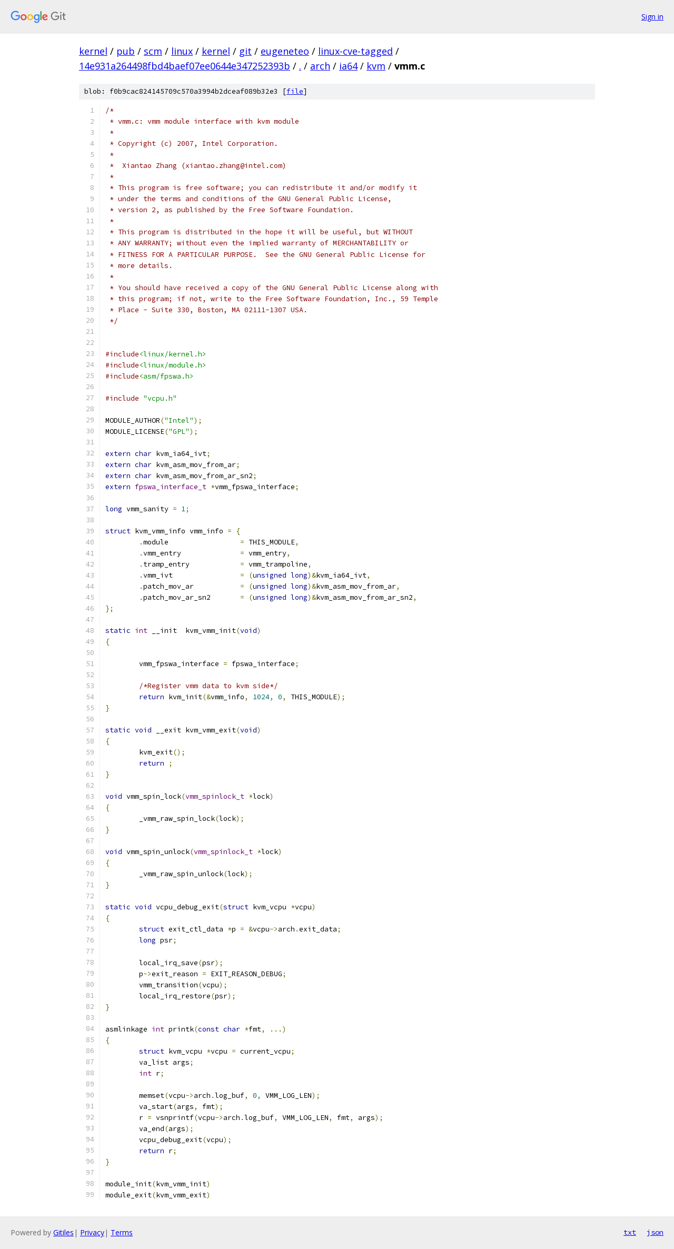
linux (182, 51)
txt (629, 1232)
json (655, 1232)
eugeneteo (285, 51)
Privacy (92, 1232)
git (245, 51)
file (294, 91)
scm (153, 51)
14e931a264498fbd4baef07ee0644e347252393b (184, 66)
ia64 (348, 66)
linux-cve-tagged (355, 51)
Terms (122, 1232)
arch (320, 66)
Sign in (652, 17)
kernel (93, 51)
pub (125, 51)
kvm (375, 66)
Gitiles (63, 1232)
